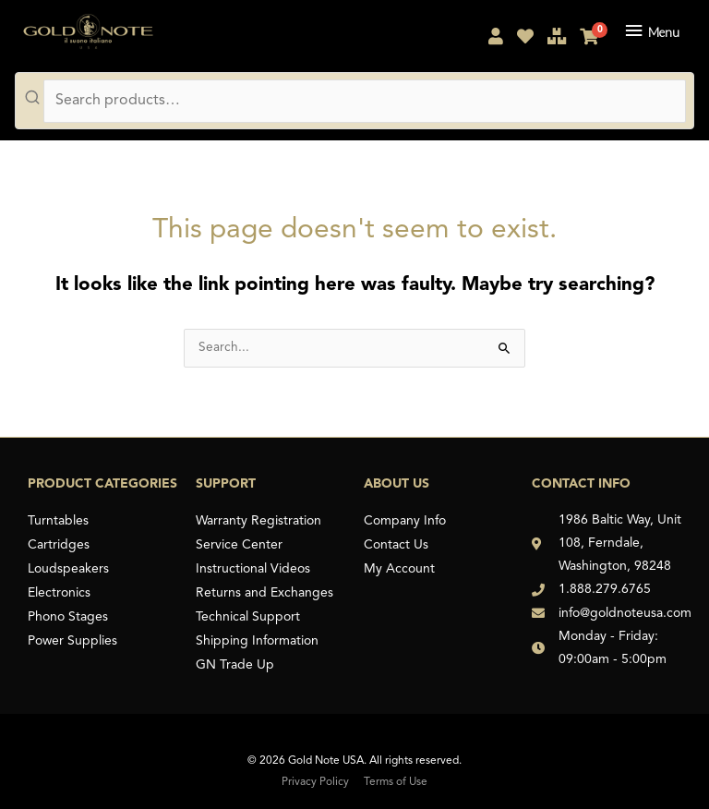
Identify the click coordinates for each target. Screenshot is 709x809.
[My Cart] (589, 39)
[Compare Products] (556, 39)
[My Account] (495, 39)
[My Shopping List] (525, 39)
